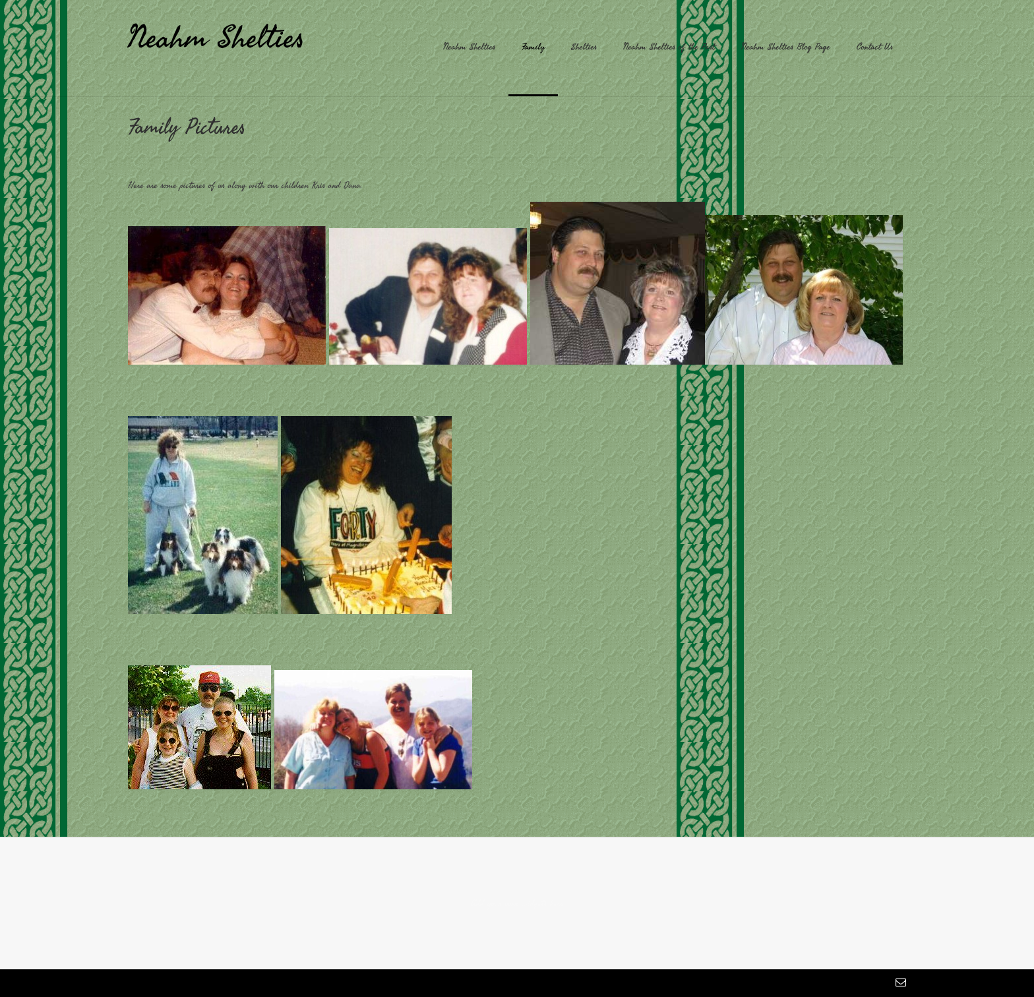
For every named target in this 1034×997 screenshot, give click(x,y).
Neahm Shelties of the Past (669, 46)
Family (533, 46)
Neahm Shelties (216, 37)
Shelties (584, 46)
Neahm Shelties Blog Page (785, 46)
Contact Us (875, 46)
